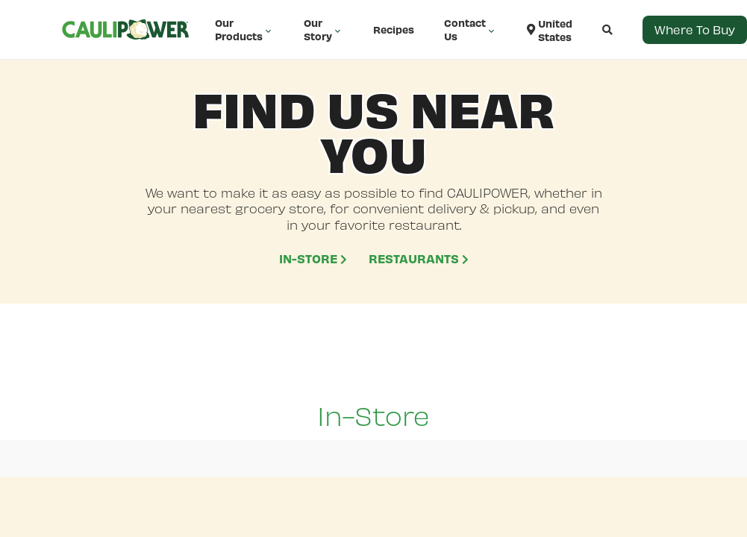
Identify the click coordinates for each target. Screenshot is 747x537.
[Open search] (592, 30)
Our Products (244, 29)
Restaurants (419, 258)
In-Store (313, 258)
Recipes (393, 29)
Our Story (323, 29)
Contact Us (470, 29)
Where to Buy (694, 29)
